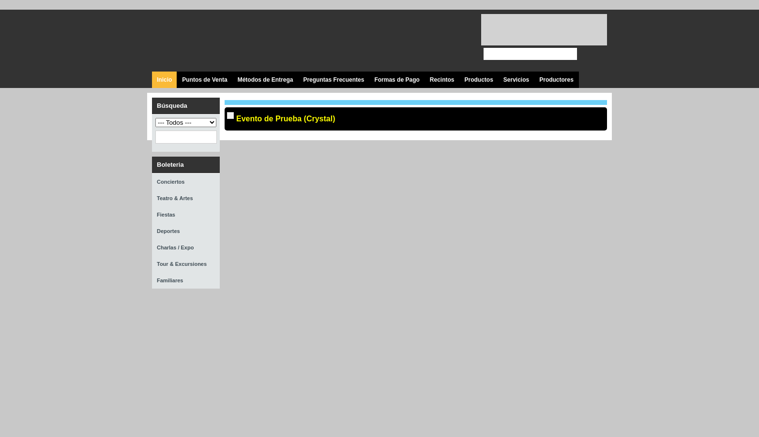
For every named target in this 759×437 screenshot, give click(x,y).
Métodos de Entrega (265, 79)
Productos (478, 79)
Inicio (164, 79)
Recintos (442, 79)
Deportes (168, 231)
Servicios (516, 79)
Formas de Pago (396, 79)
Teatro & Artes (175, 198)
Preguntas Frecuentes (333, 79)
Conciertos (170, 182)
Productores (556, 79)
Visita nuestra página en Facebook (390, 41)
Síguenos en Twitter (412, 41)
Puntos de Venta (204, 79)
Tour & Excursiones (182, 264)
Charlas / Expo (175, 247)
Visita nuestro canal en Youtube (434, 41)
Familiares (170, 280)
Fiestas (166, 215)
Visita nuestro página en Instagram (456, 41)
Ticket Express (209, 39)
